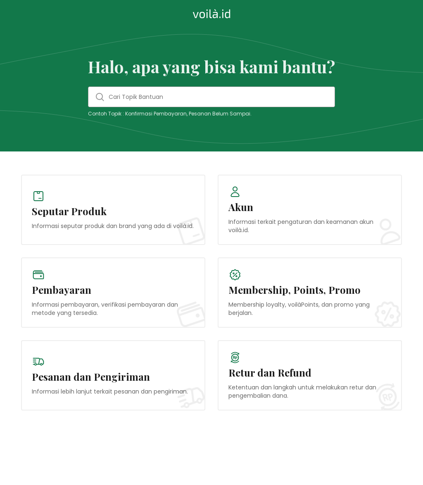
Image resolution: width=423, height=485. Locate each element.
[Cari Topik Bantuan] (211, 97)
